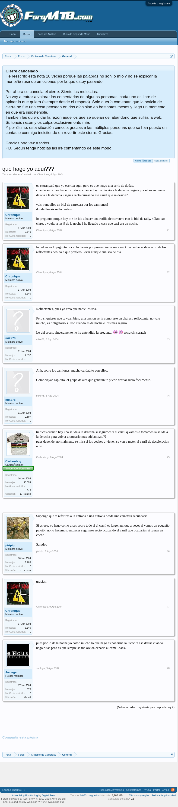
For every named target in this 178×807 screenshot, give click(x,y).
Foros (27, 34)
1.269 (28, 562)
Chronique (43, 174)
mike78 (10, 338)
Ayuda (147, 789)
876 (29, 689)
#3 (168, 339)
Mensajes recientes (15, 41)
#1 (168, 230)
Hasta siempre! (161, 161)
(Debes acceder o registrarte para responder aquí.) (146, 707)
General (17, 174)
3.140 (28, 232)
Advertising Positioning (25, 795)
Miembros (102, 34)
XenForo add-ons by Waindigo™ (21, 802)
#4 (168, 395)
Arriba (165, 789)
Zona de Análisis (47, 34)
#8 (168, 668)
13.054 (27, 482)
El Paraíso (25, 494)
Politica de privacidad (164, 795)
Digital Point (49, 795)
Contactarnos (133, 789)
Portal (13, 34)
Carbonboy (13, 461)
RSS (173, 789)
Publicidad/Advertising (111, 789)
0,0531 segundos (90, 795)
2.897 (28, 355)
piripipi (10, 545)
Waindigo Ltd (56, 802)
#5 (168, 457)
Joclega (10, 672)
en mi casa (25, 570)
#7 (168, 606)
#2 (168, 272)
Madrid (27, 697)
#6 (168, 551)
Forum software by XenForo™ (33, 798)
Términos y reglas (139, 795)
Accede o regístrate (159, 3)
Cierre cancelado (143, 160)
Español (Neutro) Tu (13, 789)
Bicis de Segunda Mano (76, 34)
